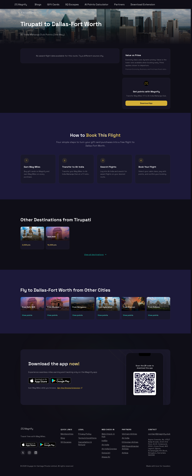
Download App (146, 103)
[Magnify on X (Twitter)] (22, 453)
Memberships (67, 435)
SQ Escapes (66, 443)
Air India (105, 446)
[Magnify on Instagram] (29, 453)
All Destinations (28, 13)
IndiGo (104, 442)
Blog (63, 439)
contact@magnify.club (159, 435)
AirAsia (125, 454)
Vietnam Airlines (129, 435)
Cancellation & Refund (85, 444)
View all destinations (95, 256)
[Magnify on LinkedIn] (35, 453)
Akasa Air (106, 458)
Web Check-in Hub (108, 436)
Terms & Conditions (87, 439)
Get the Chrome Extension (69, 389)
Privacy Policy (84, 435)
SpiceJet (106, 454)
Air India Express (109, 450)
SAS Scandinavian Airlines (130, 448)
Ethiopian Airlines (130, 443)
